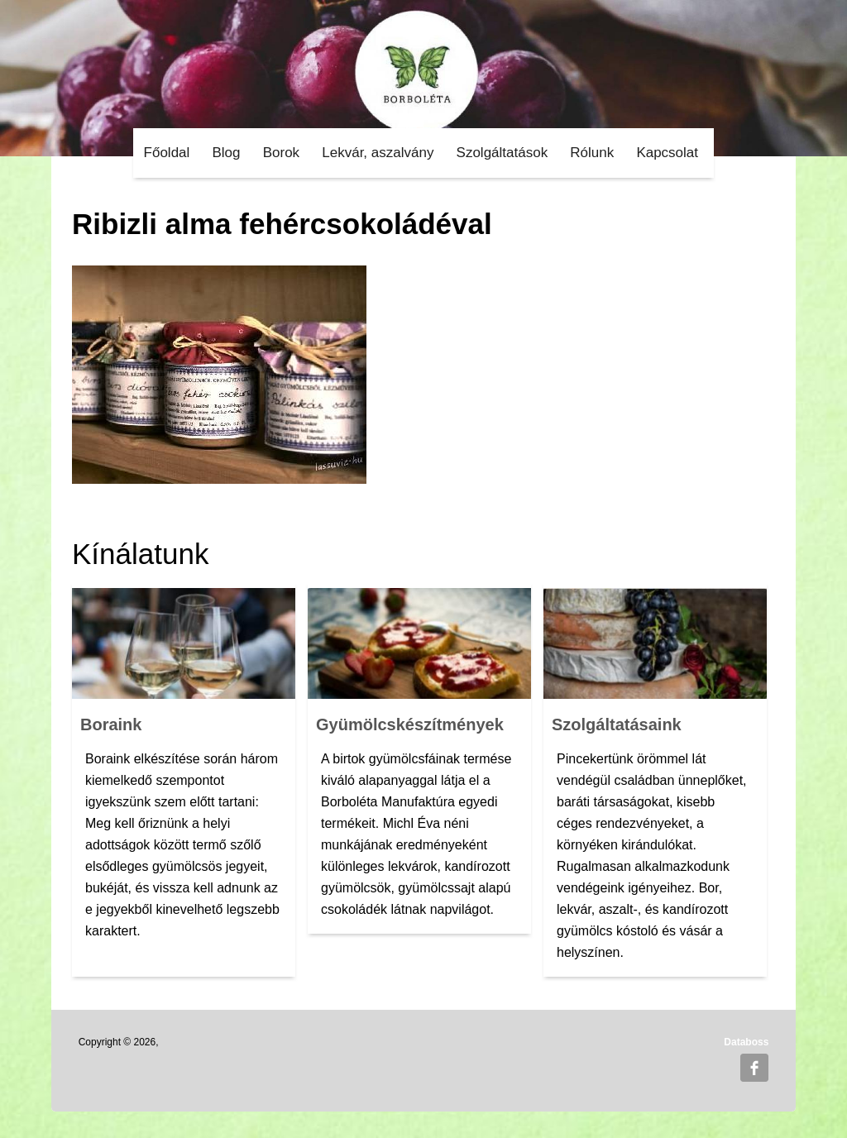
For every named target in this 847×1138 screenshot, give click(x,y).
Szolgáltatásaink (617, 724)
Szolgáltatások (502, 152)
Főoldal (167, 152)
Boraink (110, 724)
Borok (281, 152)
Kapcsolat (667, 152)
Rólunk (592, 152)
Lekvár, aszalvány (377, 152)
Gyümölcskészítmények (410, 724)
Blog (227, 152)
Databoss (746, 1042)
